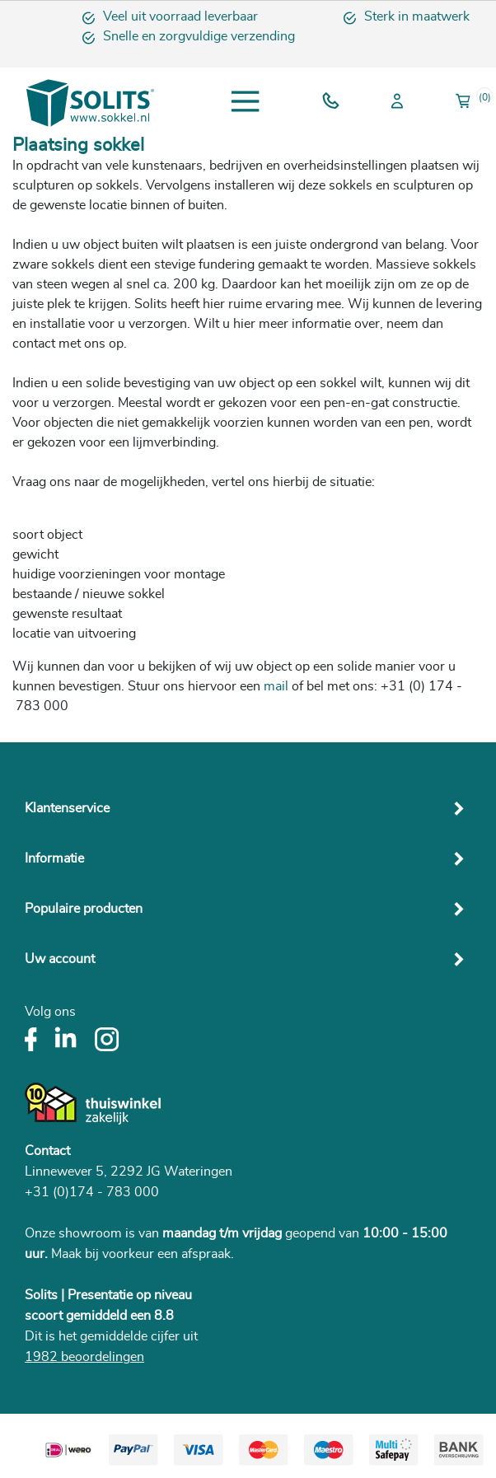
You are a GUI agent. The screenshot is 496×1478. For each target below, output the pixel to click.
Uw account (60, 959)
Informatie (54, 858)
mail (276, 686)
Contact (47, 1151)
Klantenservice (67, 808)
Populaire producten (84, 908)
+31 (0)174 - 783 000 (92, 1192)
